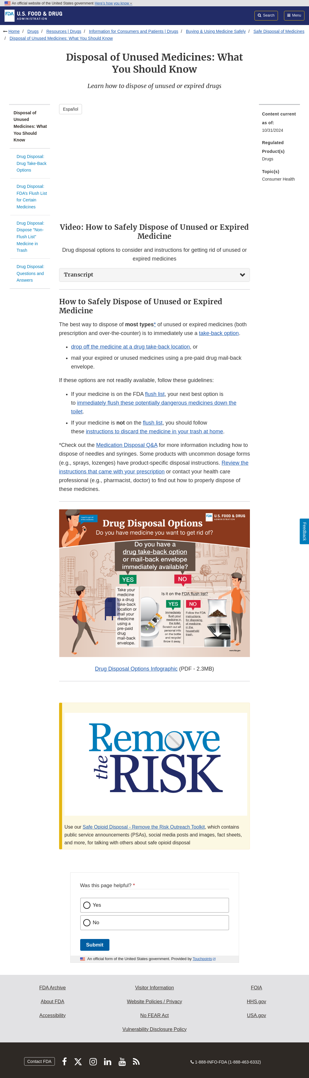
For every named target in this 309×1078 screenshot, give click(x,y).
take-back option (219, 333)
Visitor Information (154, 987)
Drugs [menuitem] (267, 158)
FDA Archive (52, 987)
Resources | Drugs (63, 31)
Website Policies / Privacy (154, 1001)
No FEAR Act (154, 1015)
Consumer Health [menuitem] (278, 179)
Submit (94, 945)
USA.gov (256, 1015)
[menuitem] (279, 123)
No (96, 922)
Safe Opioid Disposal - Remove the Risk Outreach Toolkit (144, 827)
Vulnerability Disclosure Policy (154, 1029)
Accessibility (52, 1015)
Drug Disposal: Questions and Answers (30, 273)
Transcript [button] (78, 274)
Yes (97, 905)
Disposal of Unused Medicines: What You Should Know (61, 38)
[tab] (154, 274)
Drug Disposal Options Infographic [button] (136, 669)
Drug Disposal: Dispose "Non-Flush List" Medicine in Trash (30, 237)
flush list (155, 394)
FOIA (256, 987)
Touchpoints (202, 959)
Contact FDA (39, 1061)
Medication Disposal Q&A (126, 445)
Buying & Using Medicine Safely (216, 31)
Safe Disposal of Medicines (279, 31)
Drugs (33, 31)
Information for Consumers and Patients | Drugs (133, 31)
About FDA (52, 1001)
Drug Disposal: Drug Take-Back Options (31, 163)
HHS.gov (256, 1001)
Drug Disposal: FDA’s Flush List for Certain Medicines (32, 196)
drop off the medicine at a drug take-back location (130, 347)
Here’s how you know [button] (113, 3)
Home (14, 31)
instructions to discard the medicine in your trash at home (154, 431)
